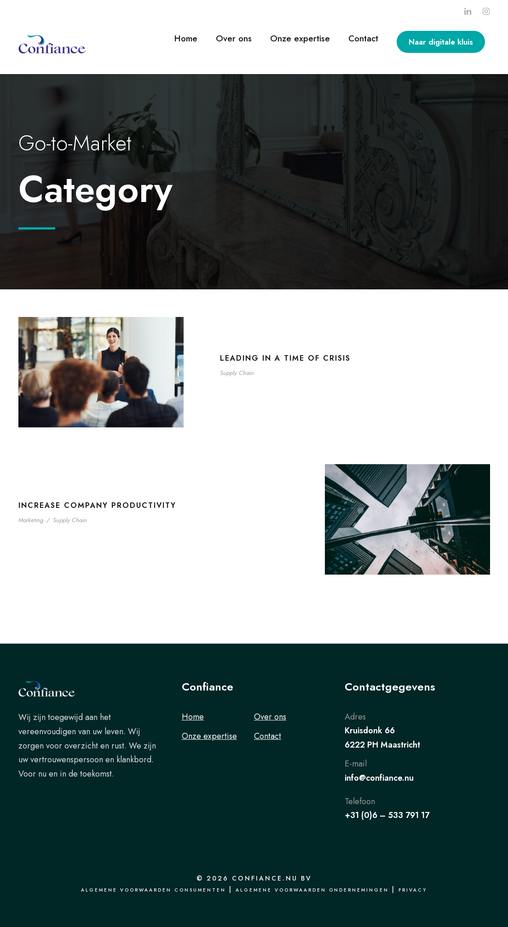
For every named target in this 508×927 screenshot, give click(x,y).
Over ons (234, 38)
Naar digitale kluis (441, 41)
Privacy (412, 890)
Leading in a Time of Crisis (285, 358)
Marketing (30, 520)
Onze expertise (300, 38)
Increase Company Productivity (97, 505)
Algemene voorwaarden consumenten (153, 890)
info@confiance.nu (379, 778)
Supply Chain (237, 372)
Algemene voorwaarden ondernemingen (312, 890)
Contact (363, 38)
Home (185, 38)
